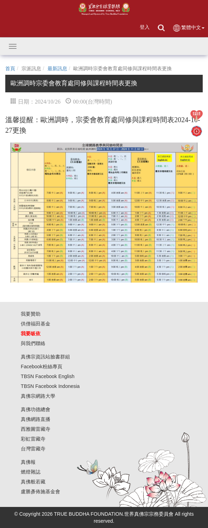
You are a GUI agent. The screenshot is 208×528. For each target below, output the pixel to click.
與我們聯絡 (33, 343)
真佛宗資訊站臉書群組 (45, 356)
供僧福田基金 (35, 323)
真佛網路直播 (35, 419)
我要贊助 (30, 314)
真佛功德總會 (35, 409)
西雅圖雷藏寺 (35, 429)
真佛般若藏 (33, 481)
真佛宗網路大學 (38, 396)
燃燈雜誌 (30, 472)
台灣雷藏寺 (33, 448)
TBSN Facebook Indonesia (50, 386)
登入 (145, 27)
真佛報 (28, 462)
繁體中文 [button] (188, 28)
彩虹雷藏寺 (33, 439)
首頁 (10, 68)
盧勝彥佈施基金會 (40, 491)
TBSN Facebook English (48, 376)
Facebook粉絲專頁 (41, 366)
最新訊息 (57, 68)
